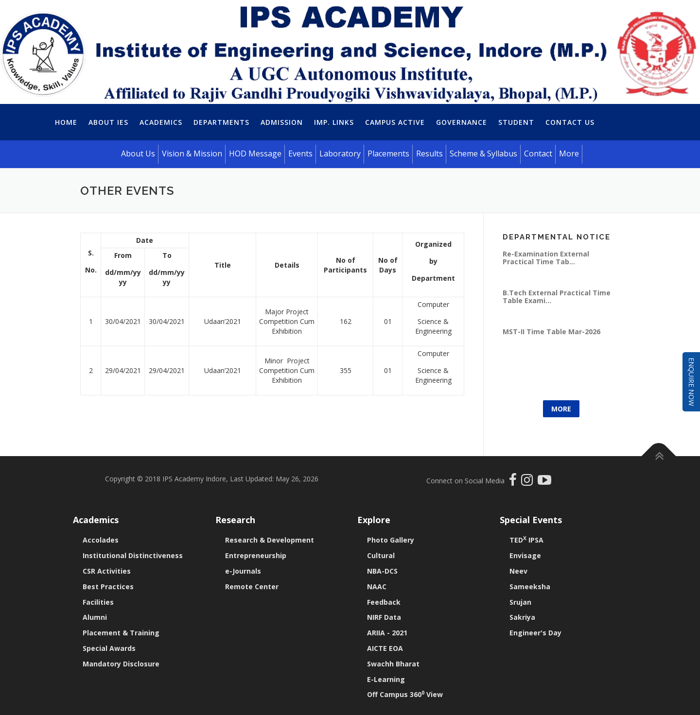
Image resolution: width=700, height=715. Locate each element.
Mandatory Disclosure (121, 663)
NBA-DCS (382, 571)
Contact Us (570, 122)
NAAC (376, 586)
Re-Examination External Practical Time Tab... (546, 257)
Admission (282, 122)
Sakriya (522, 617)
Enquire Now (691, 382)
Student (516, 122)
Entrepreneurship (255, 555)
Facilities (98, 602)
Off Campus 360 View (405, 694)
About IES (108, 122)
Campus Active (395, 122)
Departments (221, 122)
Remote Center (252, 586)
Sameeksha (529, 586)
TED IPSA (526, 540)
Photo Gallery (390, 540)
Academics (161, 122)
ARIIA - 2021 (387, 632)
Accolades (101, 540)
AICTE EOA (385, 648)
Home (66, 122)
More (561, 408)
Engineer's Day (535, 632)
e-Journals (243, 571)
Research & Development (269, 540)
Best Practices (108, 586)
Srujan (520, 602)
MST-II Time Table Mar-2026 (551, 331)
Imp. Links (334, 122)
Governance (461, 122)
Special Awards (109, 648)
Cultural (381, 555)
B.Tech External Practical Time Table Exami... (557, 296)
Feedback (384, 602)
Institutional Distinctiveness (133, 555)
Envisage (525, 555)
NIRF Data (384, 617)
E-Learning (386, 679)
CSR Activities (107, 571)
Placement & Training (121, 632)
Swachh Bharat (393, 663)
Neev (518, 571)
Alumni (95, 617)
